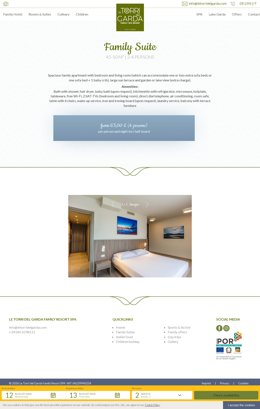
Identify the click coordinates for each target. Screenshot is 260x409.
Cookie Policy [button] (152, 405)
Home (120, 327)
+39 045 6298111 (22, 332)
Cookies (243, 383)
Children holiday (127, 341)
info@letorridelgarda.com (28, 327)
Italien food (124, 337)
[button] (34, 395)
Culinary (63, 14)
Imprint (206, 383)
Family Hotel (12, 14)
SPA (199, 14)
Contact (254, 14)
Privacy (224, 383)
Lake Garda (217, 14)
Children (82, 14)
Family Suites (125, 332)
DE (242, 3)
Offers (237, 14)
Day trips (174, 337)
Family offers (177, 332)
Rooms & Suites (39, 14)
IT (255, 3)
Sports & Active (179, 327)
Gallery (173, 341)
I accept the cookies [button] (241, 405)
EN (248, 3)
